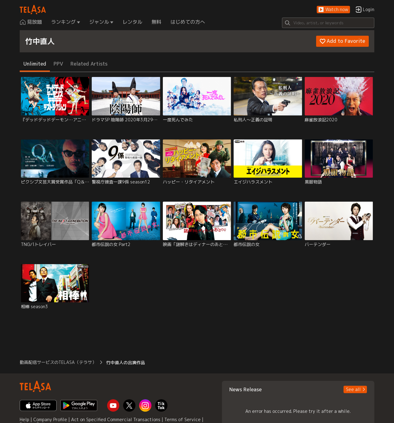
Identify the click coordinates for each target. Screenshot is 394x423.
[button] (333, 10)
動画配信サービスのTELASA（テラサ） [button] (58, 362)
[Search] (328, 23)
